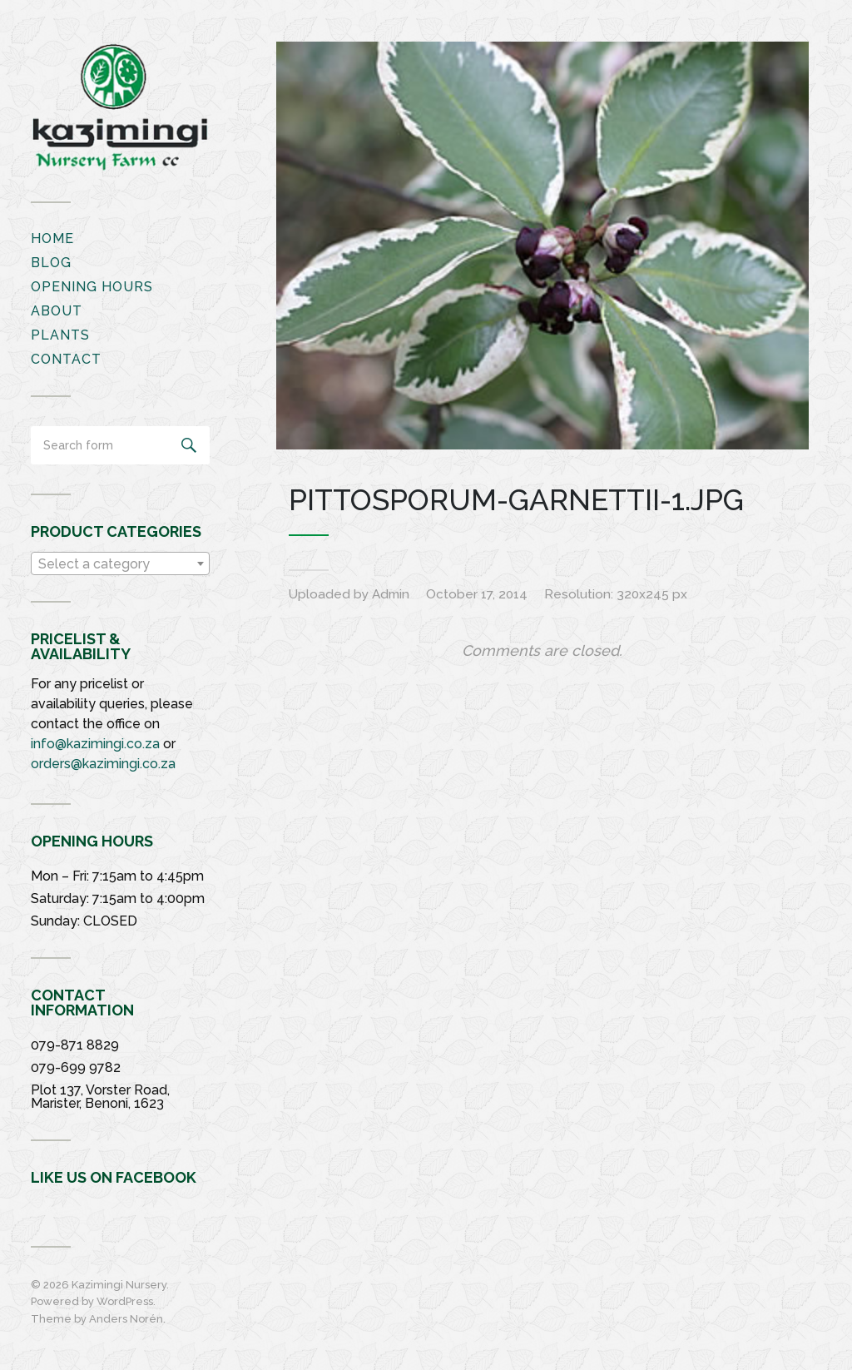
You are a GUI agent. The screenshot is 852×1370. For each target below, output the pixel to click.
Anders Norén (126, 1319)
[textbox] (120, 564)
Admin (390, 594)
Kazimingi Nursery (119, 1284)
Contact (66, 359)
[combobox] (120, 563)
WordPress (125, 1301)
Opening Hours (92, 287)
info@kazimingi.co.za (95, 744)
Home (52, 238)
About (56, 311)
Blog (51, 263)
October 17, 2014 (477, 594)
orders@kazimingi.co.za (103, 764)
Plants (60, 335)
